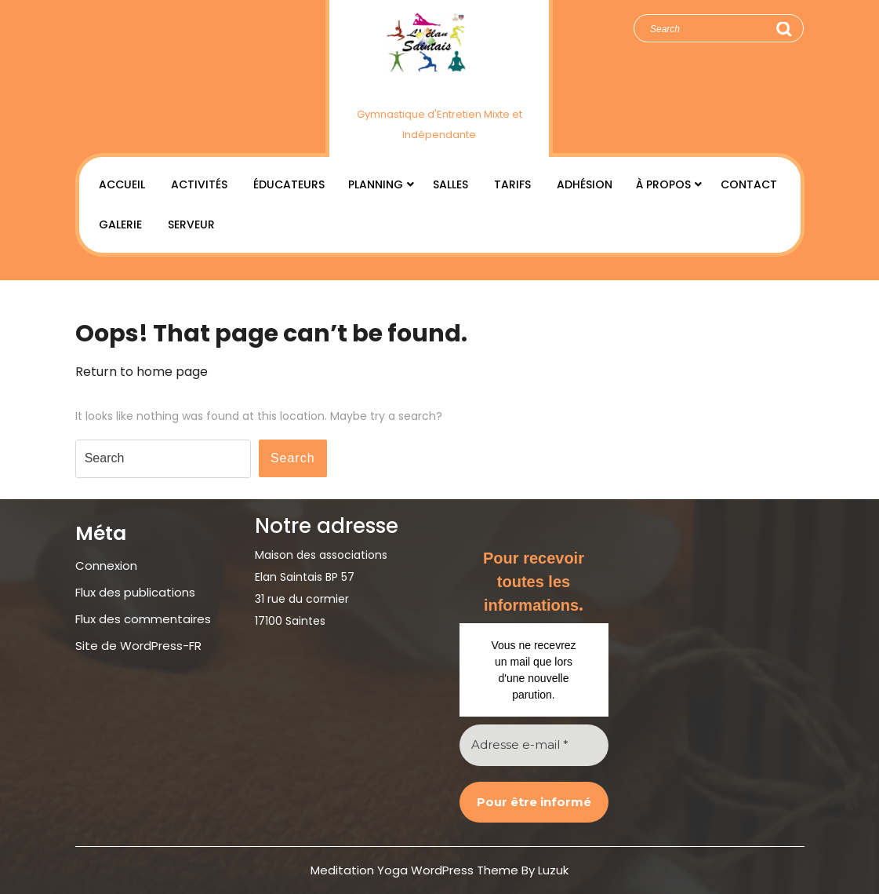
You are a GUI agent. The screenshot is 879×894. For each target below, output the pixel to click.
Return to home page (141, 372)
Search (783, 29)
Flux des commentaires (143, 619)
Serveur (191, 224)
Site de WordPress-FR (138, 645)
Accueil (122, 184)
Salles (450, 184)
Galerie (120, 224)
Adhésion (584, 184)
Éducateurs (289, 184)
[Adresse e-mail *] (533, 745)
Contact (749, 184)
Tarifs (512, 184)
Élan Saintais (439, 88)
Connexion (106, 565)
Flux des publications (135, 592)
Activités (199, 184)
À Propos (663, 184)
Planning (375, 184)
